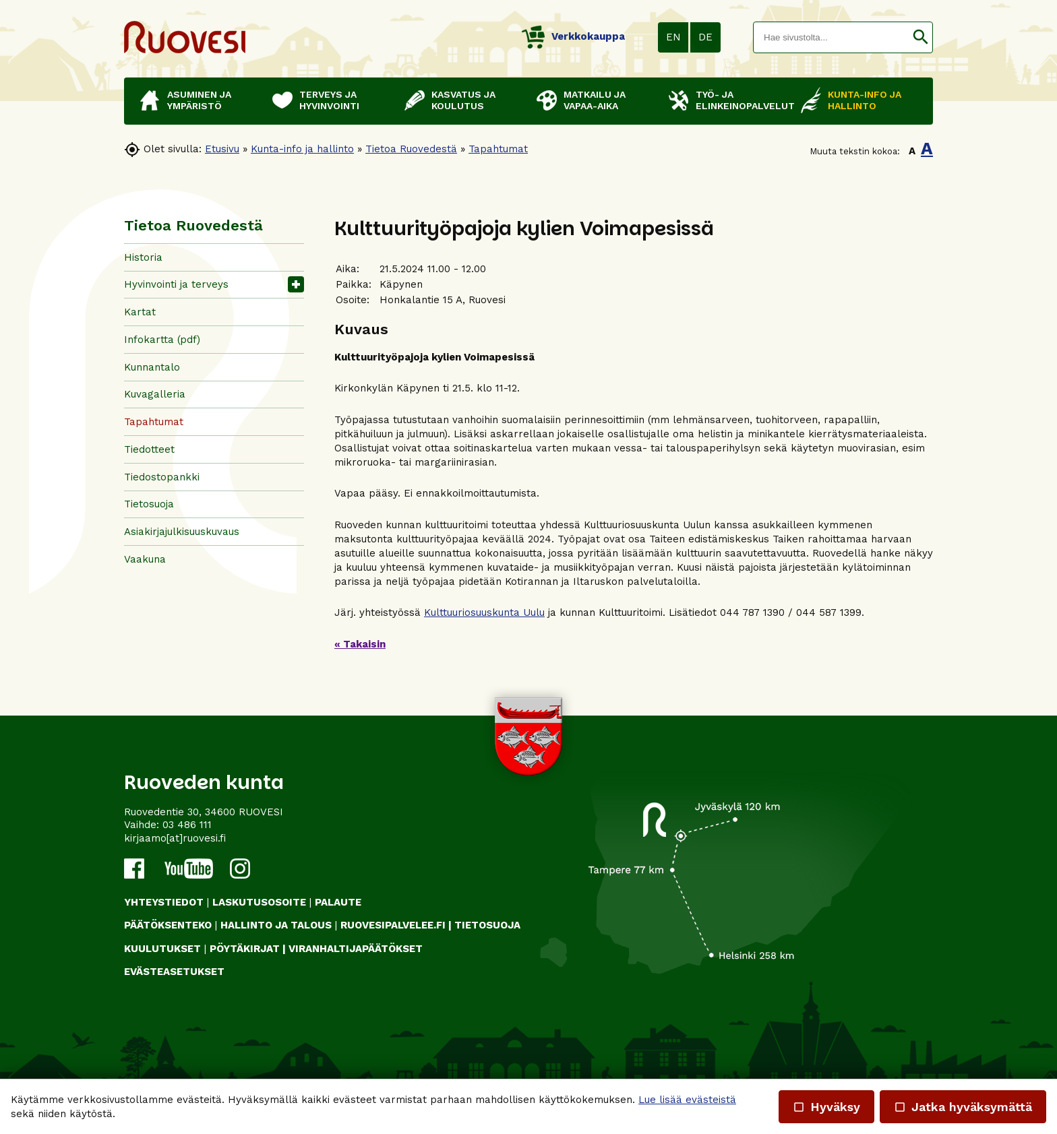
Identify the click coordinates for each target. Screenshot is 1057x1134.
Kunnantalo (152, 367)
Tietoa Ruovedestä (411, 149)
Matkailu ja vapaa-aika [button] (595, 100)
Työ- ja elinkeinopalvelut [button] (741, 100)
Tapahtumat (498, 149)
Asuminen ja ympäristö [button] (199, 100)
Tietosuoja (149, 504)
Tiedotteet (149, 449)
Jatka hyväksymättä (963, 1107)
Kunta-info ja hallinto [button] (864, 100)
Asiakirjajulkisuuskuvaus (181, 532)
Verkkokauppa (573, 36)
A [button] (912, 151)
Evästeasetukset (174, 972)
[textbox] (831, 37)
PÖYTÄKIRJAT (245, 949)
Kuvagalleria (154, 394)
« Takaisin (360, 644)
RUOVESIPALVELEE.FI (393, 925)
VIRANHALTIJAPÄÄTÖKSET (356, 949)
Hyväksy (826, 1107)
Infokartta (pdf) (162, 340)
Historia (143, 257)
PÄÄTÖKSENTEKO (168, 925)
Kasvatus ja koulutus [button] (463, 100)
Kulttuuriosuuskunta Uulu (484, 612)
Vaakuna (145, 559)
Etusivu (222, 149)
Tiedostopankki (162, 477)
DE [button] (705, 37)
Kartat (140, 312)
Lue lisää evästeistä (687, 1100)
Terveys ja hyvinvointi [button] (329, 100)
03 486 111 (187, 825)
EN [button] (673, 37)
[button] (920, 37)
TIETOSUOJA (487, 925)
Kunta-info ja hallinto (302, 149)
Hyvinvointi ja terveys (176, 284)
